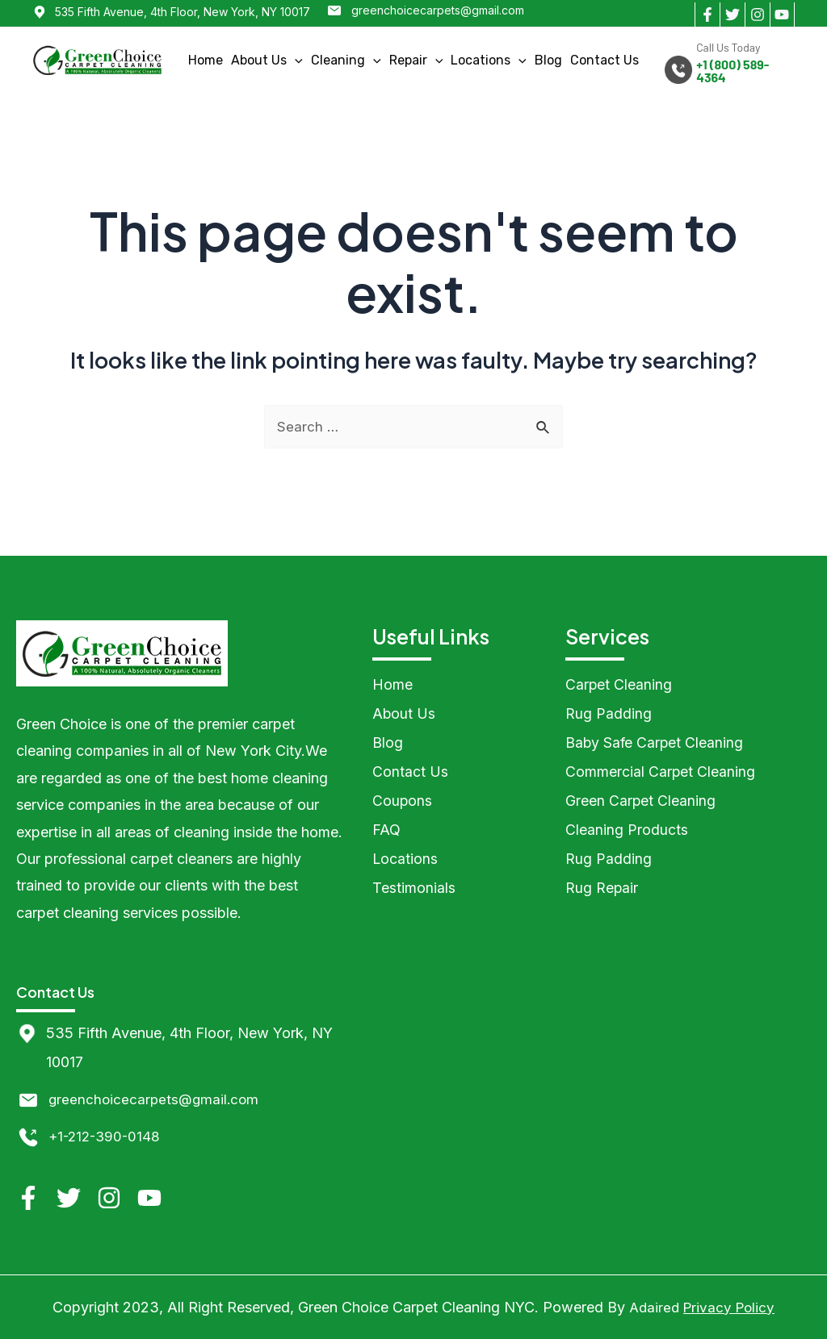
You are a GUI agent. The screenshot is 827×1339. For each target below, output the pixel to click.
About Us (267, 60)
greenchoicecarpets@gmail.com (437, 10)
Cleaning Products (626, 830)
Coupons (402, 801)
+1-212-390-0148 (107, 1136)
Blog (548, 60)
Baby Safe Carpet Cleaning (655, 743)
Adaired (652, 1307)
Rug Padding (608, 714)
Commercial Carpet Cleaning (660, 772)
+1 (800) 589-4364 (732, 71)
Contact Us (604, 60)
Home (205, 60)
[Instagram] (757, 14)
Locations (489, 60)
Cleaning (346, 60)
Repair (416, 60)
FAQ (386, 830)
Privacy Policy (730, 1307)
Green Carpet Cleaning (640, 801)
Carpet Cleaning (619, 685)
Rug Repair (602, 888)
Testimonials (413, 888)
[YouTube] (782, 14)
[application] (295, 60)
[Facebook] (707, 14)
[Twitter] (732, 14)
